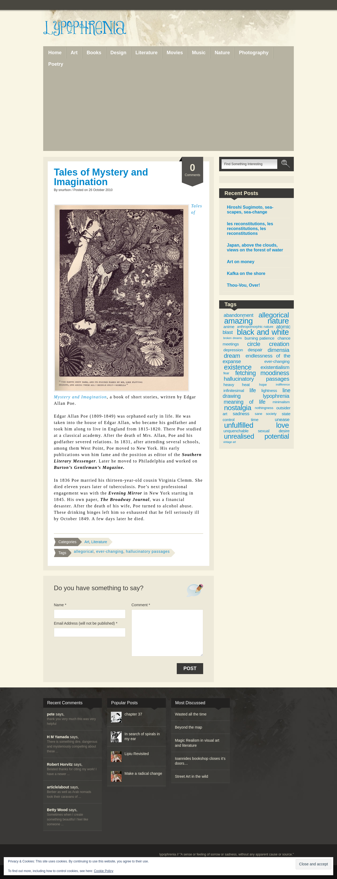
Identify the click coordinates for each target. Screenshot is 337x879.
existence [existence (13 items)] (237, 367)
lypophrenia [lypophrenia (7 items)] (276, 396)
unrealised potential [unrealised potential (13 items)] (256, 436)
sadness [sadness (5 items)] (241, 413)
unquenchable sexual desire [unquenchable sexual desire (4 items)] (256, 431)
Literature (99, 542)
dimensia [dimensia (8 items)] (278, 350)
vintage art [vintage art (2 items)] (229, 442)
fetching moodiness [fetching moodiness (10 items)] (262, 373)
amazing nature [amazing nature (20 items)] (256, 320)
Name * (60, 605)
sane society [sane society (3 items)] (265, 414)
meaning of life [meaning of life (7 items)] (245, 402)
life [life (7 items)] (253, 390)
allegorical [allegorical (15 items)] (274, 315)
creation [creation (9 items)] (279, 344)
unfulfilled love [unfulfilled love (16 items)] (256, 425)
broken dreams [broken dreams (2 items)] (232, 338)
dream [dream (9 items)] (232, 355)
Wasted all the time (191, 714)
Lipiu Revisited (137, 754)
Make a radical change (143, 773)
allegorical (84, 551)
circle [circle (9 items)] (253, 344)
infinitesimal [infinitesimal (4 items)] (233, 390)
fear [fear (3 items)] (226, 373)
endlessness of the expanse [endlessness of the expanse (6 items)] (256, 358)
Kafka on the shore (246, 273)
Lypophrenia (96, 28)
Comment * (140, 605)
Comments (192, 169)
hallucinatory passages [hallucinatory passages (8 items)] (256, 379)
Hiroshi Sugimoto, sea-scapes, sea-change (250, 209)
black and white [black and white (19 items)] (263, 332)
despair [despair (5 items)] (255, 349)
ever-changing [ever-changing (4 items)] (276, 361)
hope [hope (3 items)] (263, 385)
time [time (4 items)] (254, 419)
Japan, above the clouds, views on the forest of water (255, 247)
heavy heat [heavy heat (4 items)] (236, 384)
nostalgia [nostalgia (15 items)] (237, 408)
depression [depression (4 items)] (233, 350)
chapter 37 (133, 714)
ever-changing (109, 551)
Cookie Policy (103, 871)
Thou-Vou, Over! (243, 285)
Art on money (240, 261)
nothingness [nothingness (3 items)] (264, 408)
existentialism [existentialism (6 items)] (274, 367)
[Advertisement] (168, 110)
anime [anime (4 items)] (228, 326)
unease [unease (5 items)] (282, 419)
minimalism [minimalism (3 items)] (281, 402)
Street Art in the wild (191, 776)
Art (87, 542)
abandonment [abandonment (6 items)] (238, 315)
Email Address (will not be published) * (85, 623)
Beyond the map (188, 727)
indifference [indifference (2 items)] (283, 384)
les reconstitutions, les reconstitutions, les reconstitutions (250, 228)
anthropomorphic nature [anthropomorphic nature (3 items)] (255, 327)
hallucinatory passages (148, 551)
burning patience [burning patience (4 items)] (260, 338)
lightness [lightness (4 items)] (269, 390)
